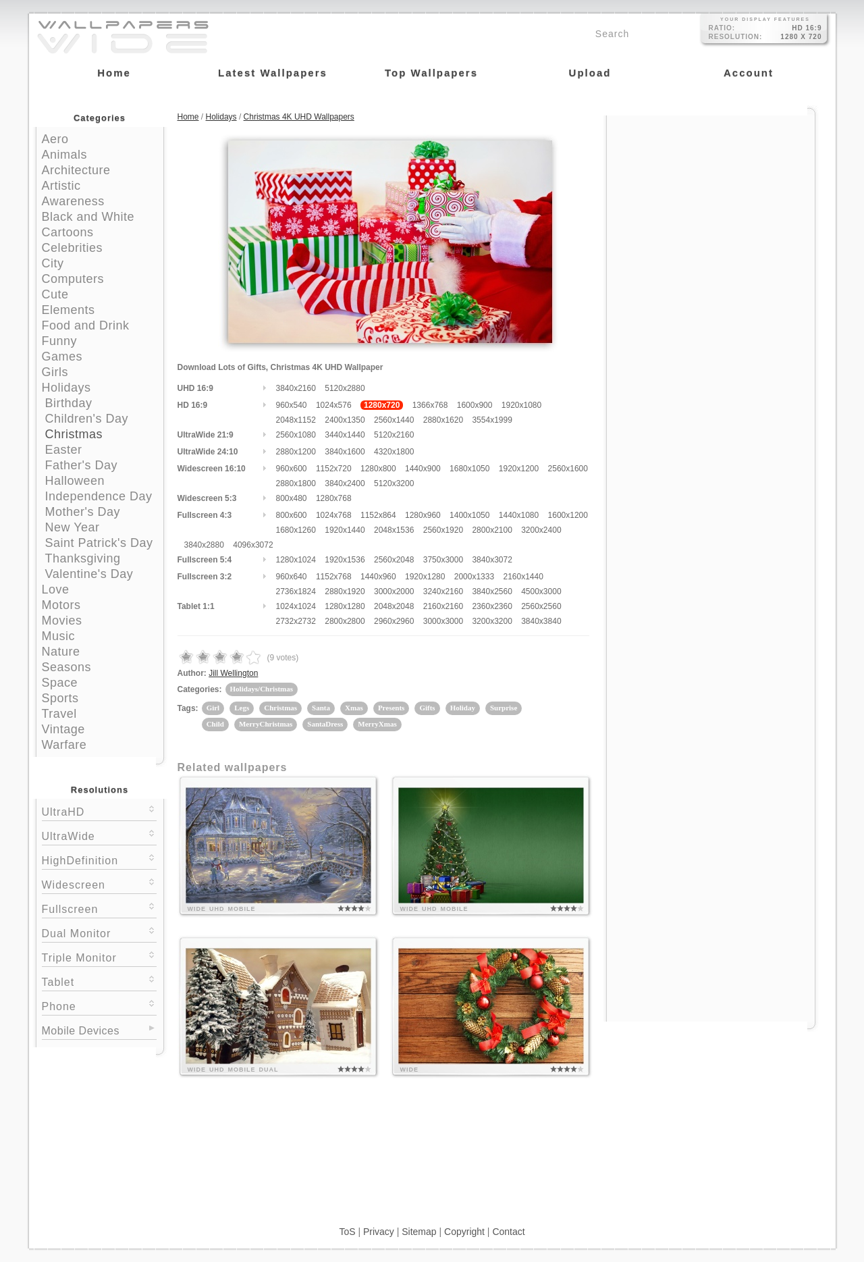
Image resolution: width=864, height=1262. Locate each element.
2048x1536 (394, 530)
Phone (99, 1005)
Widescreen (99, 883)
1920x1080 (521, 405)
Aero (55, 139)
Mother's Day (82, 512)
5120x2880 (344, 388)
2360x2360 (492, 606)
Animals (65, 154)
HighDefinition (99, 859)
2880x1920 (344, 591)
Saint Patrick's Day (99, 543)
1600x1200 (568, 515)
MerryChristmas (265, 724)
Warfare (64, 745)
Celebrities (72, 248)
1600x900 (475, 405)
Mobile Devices (80, 1030)
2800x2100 (492, 530)
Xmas (354, 708)
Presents (391, 708)
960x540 (291, 405)
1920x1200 (519, 468)
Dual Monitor (99, 932)
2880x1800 (296, 483)
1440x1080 (519, 515)
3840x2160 (296, 388)
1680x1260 (296, 530)
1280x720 (382, 405)
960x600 (291, 468)
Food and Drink (86, 325)
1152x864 (378, 515)
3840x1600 (344, 451)
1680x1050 (469, 468)
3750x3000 (443, 559)
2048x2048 (394, 606)
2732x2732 (296, 621)
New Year (72, 527)
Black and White (88, 217)
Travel (59, 713)
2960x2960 (394, 621)
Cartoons (68, 232)
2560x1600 (568, 468)
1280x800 (378, 468)
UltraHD (99, 811)
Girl (213, 708)
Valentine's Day (89, 574)
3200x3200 (492, 621)
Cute (55, 294)
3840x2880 (204, 545)
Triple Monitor (99, 956)
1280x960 (423, 515)
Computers (73, 279)
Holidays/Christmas (262, 689)
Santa (321, 708)
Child (215, 724)
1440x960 (378, 576)
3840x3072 (492, 559)
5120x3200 (394, 483)
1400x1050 (469, 515)
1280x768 (334, 498)
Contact (508, 1231)
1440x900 (423, 468)
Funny (60, 341)
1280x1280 (344, 606)
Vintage (63, 729)
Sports (60, 698)
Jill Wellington (233, 673)
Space (60, 682)
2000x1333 (474, 576)
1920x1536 (344, 559)
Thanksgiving (83, 558)
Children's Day (86, 418)
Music (59, 636)
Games (62, 356)
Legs (241, 708)
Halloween (75, 481)
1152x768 (334, 576)
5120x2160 (394, 435)
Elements (68, 310)
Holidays (66, 387)
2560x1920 (443, 530)
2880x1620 (443, 420)
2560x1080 (296, 435)
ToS (347, 1231)
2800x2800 (344, 621)
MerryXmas (377, 724)
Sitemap (419, 1231)
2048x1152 (296, 420)
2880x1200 (296, 451)
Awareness (73, 201)
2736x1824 (296, 591)
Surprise (503, 708)
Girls (55, 372)
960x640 (291, 576)
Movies (62, 620)
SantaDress (325, 724)
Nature (61, 651)
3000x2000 (394, 591)
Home (188, 117)
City (53, 263)
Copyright (464, 1231)
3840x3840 (541, 621)
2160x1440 (523, 576)
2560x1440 (394, 420)
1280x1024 (296, 559)
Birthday (68, 403)
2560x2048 (394, 559)
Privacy (378, 1231)
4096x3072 (253, 545)
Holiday (462, 708)
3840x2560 (492, 591)
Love (56, 589)
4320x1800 (394, 451)
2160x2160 (443, 606)
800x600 (291, 515)
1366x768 (430, 405)
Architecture (76, 170)
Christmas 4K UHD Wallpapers (299, 117)
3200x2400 (541, 530)
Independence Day (99, 496)
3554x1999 (492, 420)
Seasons (67, 667)
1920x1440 (344, 530)
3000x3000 (443, 621)
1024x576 (334, 405)
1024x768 (334, 515)
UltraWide (99, 835)
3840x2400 (344, 483)
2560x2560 (541, 606)
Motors (61, 605)
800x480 (291, 498)
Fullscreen (99, 908)
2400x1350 (344, 420)
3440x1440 (344, 435)
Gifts (427, 708)
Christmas (74, 434)
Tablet (99, 981)
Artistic (61, 185)
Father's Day (81, 465)
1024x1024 (296, 606)
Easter (63, 449)
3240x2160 (443, 591)
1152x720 (334, 468)
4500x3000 (541, 591)
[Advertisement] (711, 200)
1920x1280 (425, 576)
